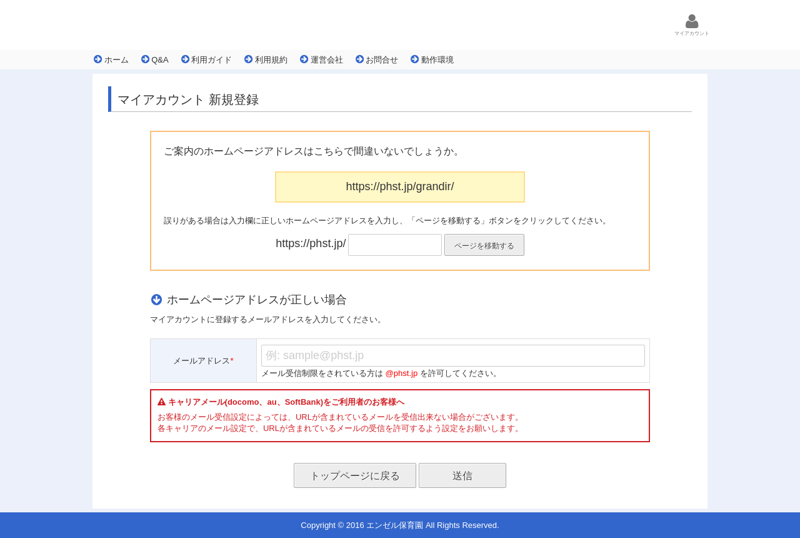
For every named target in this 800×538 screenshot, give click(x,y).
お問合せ (377, 59)
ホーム (111, 59)
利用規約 (266, 59)
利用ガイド (206, 59)
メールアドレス (203, 360)
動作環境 (432, 59)
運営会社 (321, 59)
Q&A (155, 59)
